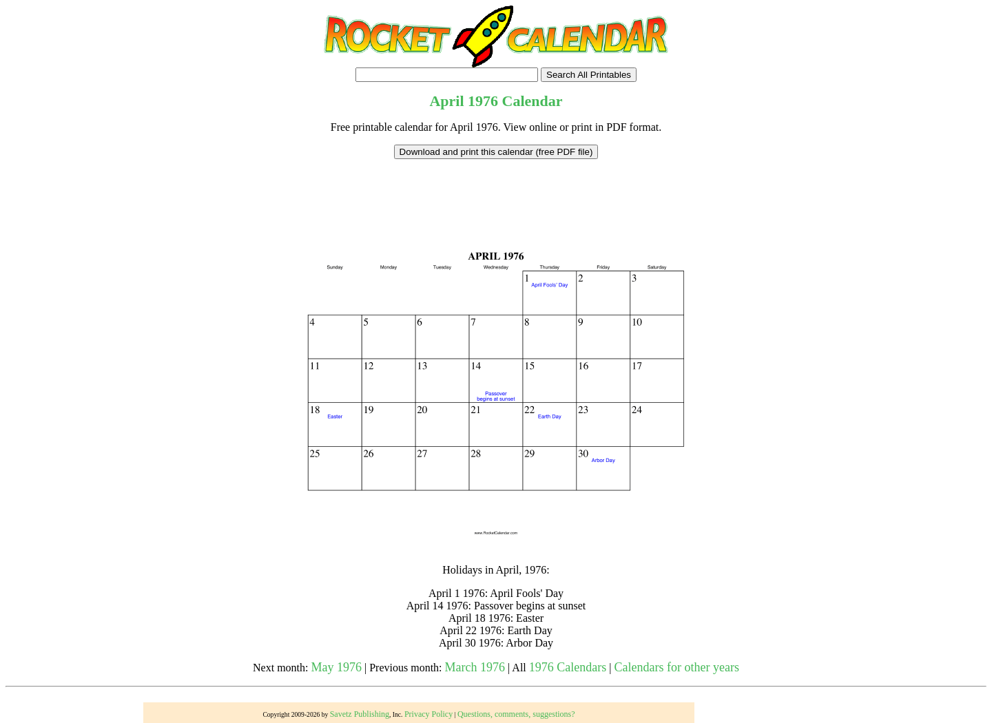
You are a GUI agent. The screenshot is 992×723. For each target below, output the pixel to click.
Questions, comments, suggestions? (516, 714)
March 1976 (475, 667)
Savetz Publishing (359, 714)
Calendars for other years (676, 667)
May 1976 (336, 667)
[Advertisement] (496, 190)
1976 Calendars (567, 667)
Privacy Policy (428, 714)
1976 (483, 100)
